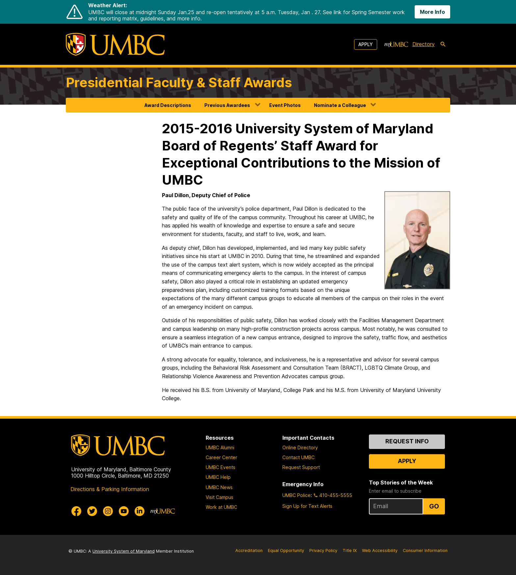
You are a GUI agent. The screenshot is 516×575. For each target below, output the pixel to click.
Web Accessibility (380, 550)
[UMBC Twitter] (92, 511)
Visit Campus (219, 497)
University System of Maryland (123, 551)
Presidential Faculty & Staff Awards (179, 82)
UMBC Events (220, 467)
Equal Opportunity (286, 550)
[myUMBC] (396, 44)
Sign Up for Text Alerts (307, 506)
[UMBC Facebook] (76, 511)
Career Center (221, 457)
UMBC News (219, 487)
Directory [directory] (423, 44)
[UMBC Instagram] (108, 511)
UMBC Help (218, 477)
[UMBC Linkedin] (139, 511)
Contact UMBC (298, 457)
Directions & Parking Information (109, 489)
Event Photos (285, 105)
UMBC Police (296, 495)
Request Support (301, 467)
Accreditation (249, 550)
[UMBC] (115, 44)
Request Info (407, 441)
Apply (365, 44)
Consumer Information (425, 550)
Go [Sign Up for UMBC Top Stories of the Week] (434, 506)
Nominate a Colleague (340, 105)
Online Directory (300, 447)
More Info (432, 12)
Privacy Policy (323, 550)
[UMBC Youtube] (123, 511)
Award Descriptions (167, 105)
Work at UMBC (221, 507)
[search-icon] (443, 44)
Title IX (350, 550)
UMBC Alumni (220, 447)
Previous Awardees (227, 105)
